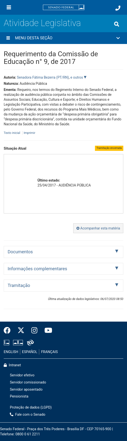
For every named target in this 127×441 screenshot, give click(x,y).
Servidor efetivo (22, 375)
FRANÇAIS (49, 352)
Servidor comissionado (28, 382)
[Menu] (8, 7)
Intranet (12, 365)
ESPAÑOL (29, 352)
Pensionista (19, 396)
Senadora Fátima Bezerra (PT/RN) (43, 77)
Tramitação (19, 285)
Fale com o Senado (27, 415)
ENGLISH (11, 352)
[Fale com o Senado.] (118, 8)
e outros (77, 77)
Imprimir (29, 133)
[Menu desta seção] (8, 38)
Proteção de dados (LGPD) (31, 407)
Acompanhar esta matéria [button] (98, 228)
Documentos (20, 251)
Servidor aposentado (26, 389)
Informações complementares (37, 268)
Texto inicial (12, 133)
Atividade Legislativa (42, 23)
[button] (63, 38)
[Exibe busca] (116, 24)
